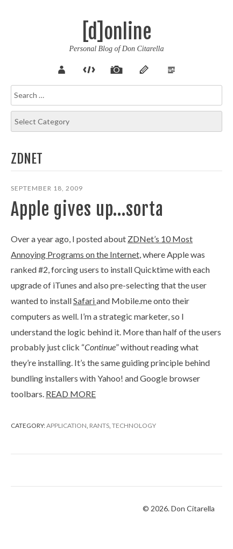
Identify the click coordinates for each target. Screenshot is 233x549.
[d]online (116, 32)
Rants (99, 425)
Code (89, 68)
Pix (116, 68)
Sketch (144, 68)
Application (66, 425)
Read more (71, 394)
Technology (134, 425)
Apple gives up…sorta (87, 209)
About (61, 68)
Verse (171, 68)
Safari (84, 300)
